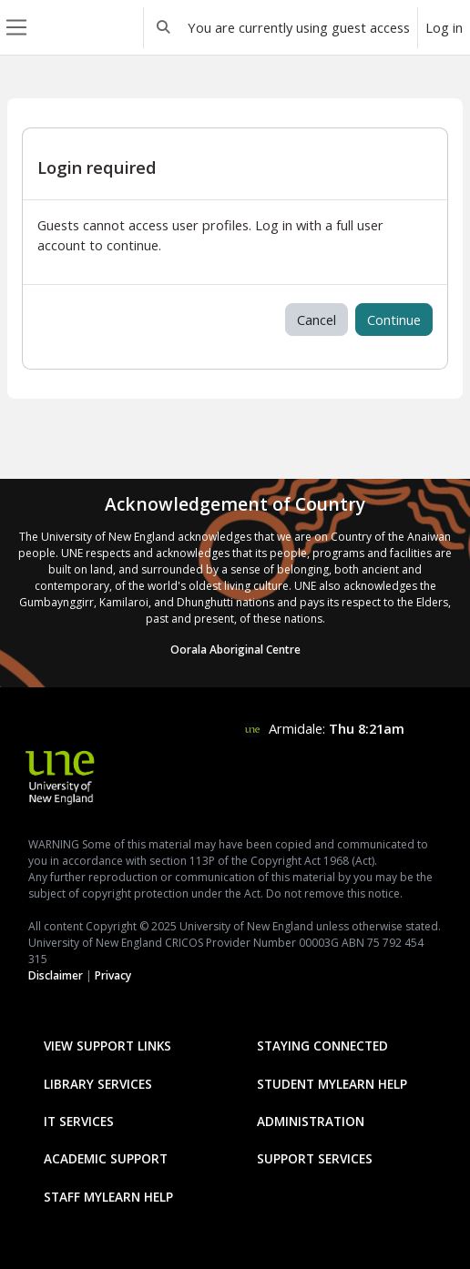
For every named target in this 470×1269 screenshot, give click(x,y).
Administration (310, 1121)
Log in (444, 27)
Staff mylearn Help (108, 1196)
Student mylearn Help (332, 1083)
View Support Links (107, 1045)
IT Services (79, 1121)
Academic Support (106, 1158)
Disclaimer (55, 975)
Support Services (315, 1158)
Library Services (98, 1083)
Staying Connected (322, 1045)
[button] (164, 27)
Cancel (316, 319)
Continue (394, 319)
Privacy (113, 975)
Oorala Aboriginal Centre (235, 649)
